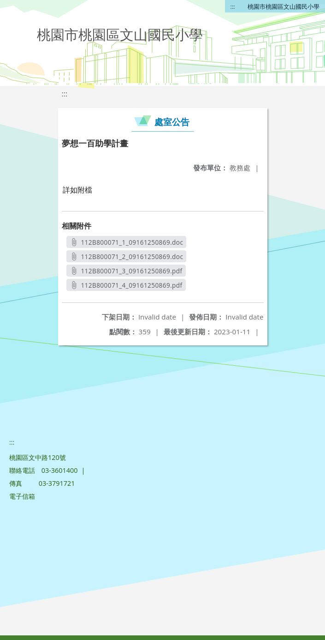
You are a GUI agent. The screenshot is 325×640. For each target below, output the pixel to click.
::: (232, 6)
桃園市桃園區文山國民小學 (283, 6)
